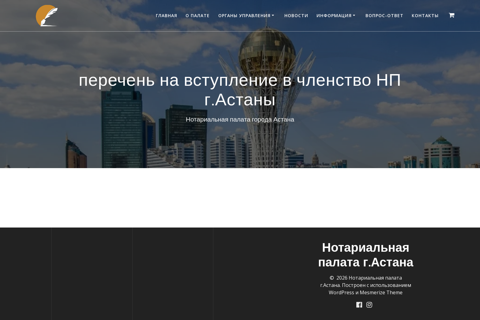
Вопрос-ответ (384, 15)
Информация (334, 15)
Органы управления (244, 15)
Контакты (425, 15)
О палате (198, 15)
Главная (166, 15)
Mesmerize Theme (381, 292)
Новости (296, 15)
